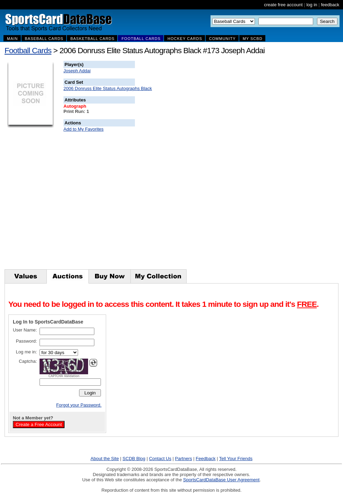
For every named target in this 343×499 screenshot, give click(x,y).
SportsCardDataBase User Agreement (221, 479)
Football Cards (28, 50)
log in (311, 4)
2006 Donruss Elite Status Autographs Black (107, 88)
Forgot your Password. (79, 405)
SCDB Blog (133, 458)
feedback (330, 4)
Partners (183, 458)
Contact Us (160, 458)
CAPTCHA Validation (64, 376)
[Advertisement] (261, 165)
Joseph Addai (77, 70)
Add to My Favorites (83, 129)
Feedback (205, 458)
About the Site (105, 458)
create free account (283, 4)
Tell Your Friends (235, 458)
